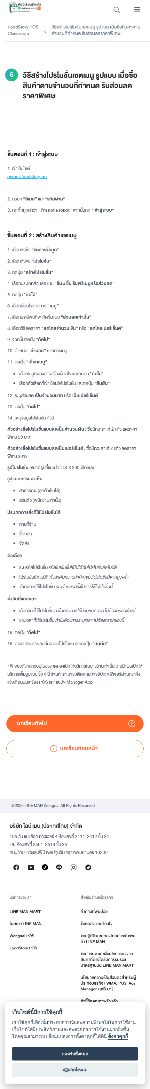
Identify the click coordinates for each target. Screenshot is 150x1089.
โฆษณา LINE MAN (26, 923)
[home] (23, 7)
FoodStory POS (23, 948)
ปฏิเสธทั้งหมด (75, 1070)
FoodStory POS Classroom (23, 30)
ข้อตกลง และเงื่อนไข (97, 923)
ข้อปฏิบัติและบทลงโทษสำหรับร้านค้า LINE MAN (108, 938)
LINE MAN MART (25, 911)
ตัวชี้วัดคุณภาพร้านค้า (99, 1001)
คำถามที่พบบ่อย (94, 911)
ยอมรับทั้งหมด (75, 1054)
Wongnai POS (22, 935)
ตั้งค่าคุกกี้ (118, 1036)
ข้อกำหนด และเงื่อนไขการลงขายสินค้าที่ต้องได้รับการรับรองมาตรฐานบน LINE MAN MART (107, 959)
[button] (137, 9)
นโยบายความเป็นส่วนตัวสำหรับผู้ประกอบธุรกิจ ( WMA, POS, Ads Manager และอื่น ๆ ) (108, 983)
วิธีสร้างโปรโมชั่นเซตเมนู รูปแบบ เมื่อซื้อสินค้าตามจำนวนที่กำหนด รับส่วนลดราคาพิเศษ (95, 30)
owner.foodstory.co (27, 177)
